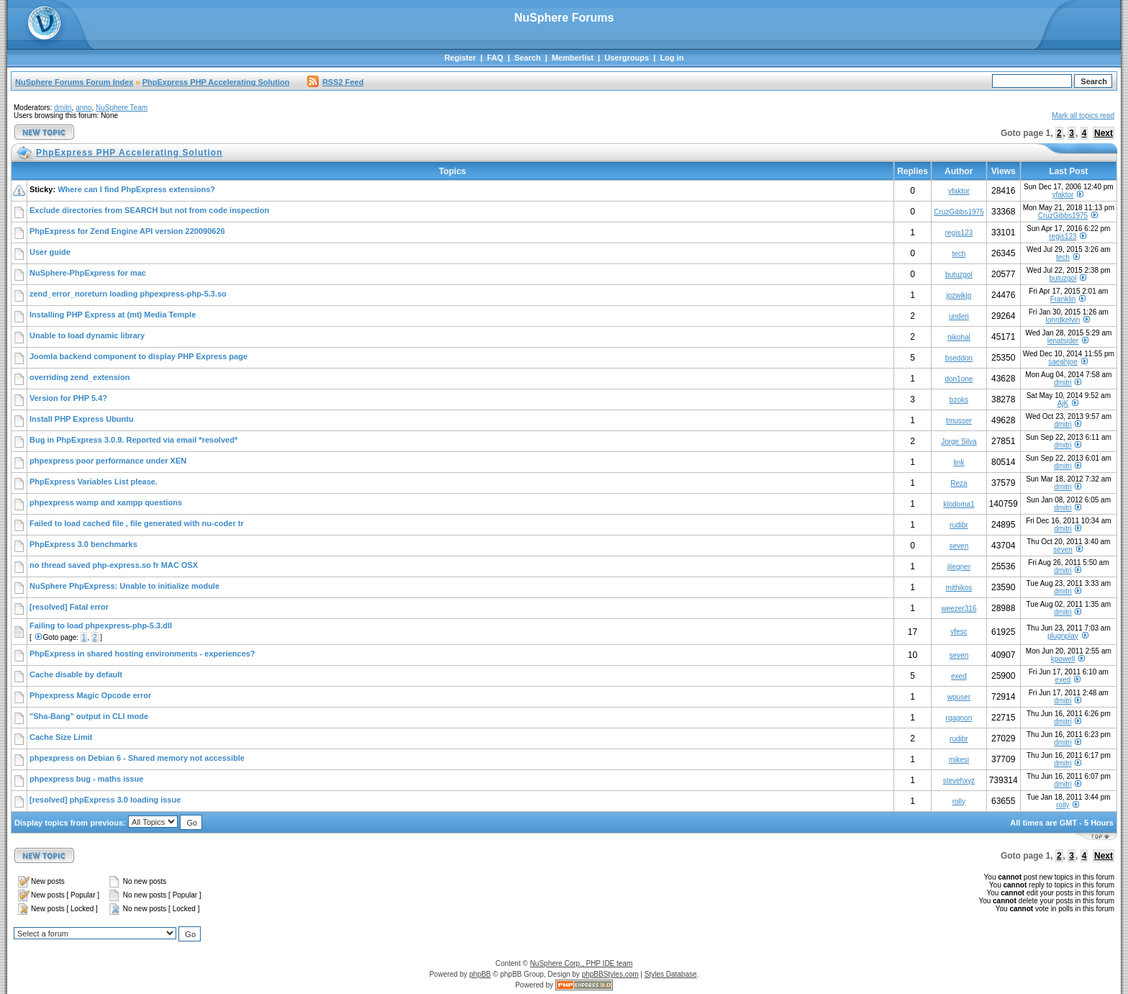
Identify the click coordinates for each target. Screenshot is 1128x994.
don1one (959, 379)
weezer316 (958, 609)
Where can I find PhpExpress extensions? (136, 189)
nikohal (958, 337)
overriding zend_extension (79, 377)
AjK (1063, 403)
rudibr (959, 525)
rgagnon (959, 718)
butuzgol (959, 275)
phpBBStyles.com (610, 974)
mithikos (959, 588)
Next (1103, 133)
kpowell (1063, 659)
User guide (49, 252)
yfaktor (959, 191)
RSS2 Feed (335, 82)
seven (959, 546)
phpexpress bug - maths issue (86, 778)
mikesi (959, 760)
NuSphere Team (121, 108)
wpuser (958, 697)
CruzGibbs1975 (958, 212)
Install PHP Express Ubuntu (81, 419)
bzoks (959, 400)
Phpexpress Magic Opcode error (90, 695)
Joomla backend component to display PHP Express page (138, 356)
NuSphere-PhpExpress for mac (87, 272)
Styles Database (671, 974)
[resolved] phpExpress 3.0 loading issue (105, 799)
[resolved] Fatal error (69, 606)
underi (959, 316)
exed (959, 676)
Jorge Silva (958, 442)
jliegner (958, 567)
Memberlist (572, 57)
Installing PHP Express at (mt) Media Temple (112, 314)
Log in (671, 57)
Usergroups (626, 57)
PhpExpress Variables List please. (93, 481)
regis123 (959, 233)
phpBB (480, 974)
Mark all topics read (1083, 115)
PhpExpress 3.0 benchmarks (83, 544)
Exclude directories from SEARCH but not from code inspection (149, 210)
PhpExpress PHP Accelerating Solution (216, 82)
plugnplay (1062, 636)
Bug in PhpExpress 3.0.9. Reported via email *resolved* (133, 439)
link (958, 462)
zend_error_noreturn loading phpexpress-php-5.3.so (128, 293)
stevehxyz (959, 781)
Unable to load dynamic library (87, 335)
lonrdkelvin (1063, 320)
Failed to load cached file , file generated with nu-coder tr (136, 523)
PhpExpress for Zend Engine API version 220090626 (127, 231)
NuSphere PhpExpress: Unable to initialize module (124, 586)
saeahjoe (1063, 362)
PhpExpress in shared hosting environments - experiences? (142, 653)
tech (958, 254)
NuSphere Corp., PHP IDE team (581, 963)
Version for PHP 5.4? (68, 398)
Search (527, 57)
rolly (958, 801)
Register (460, 57)
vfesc (958, 632)
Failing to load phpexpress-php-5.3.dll (100, 625)
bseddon (959, 358)
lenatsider (1062, 341)
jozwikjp (958, 295)
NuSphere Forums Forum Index (74, 82)
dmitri (62, 108)
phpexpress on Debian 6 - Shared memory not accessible (137, 758)
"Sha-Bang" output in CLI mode (88, 716)
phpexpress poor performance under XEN (107, 460)
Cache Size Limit (60, 737)
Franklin (1063, 299)
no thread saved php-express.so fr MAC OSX (113, 565)
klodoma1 (958, 504)
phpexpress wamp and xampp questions (105, 502)
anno (83, 108)
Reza (958, 483)
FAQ (495, 57)
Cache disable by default (75, 674)
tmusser (959, 421)
